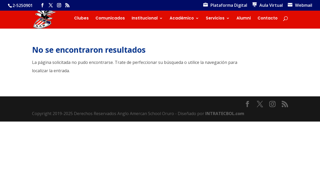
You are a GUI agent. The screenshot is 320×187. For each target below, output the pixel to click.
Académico (182, 18)
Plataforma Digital (228, 5)
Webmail (303, 5)
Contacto (268, 18)
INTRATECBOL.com (224, 113)
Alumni (243, 18)
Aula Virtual (271, 5)
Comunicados (110, 18)
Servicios (215, 18)
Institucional (145, 18)
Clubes (81, 18)
